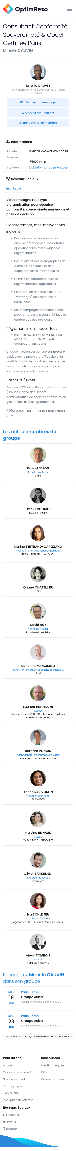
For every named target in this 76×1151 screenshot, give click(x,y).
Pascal (38, 468)
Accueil (8, 1065)
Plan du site (11, 1093)
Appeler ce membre (38, 113)
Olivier (38, 873)
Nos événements (15, 1079)
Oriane (38, 587)
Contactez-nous (52, 1079)
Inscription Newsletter (18, 1100)
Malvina (38, 832)
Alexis (38, 955)
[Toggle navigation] (69, 9)
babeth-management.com (49, 168)
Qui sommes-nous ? (17, 1072)
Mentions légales (52, 1065)
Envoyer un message (38, 102)
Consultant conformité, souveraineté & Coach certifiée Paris (39, 1036)
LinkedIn (13, 189)
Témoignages (12, 1086)
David (38, 624)
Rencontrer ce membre (38, 123)
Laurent (38, 706)
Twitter (9, 1122)
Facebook (11, 1115)
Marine (38, 546)
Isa (38, 914)
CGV (44, 1072)
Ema (38, 509)
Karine (38, 792)
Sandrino (38, 665)
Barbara (38, 751)
